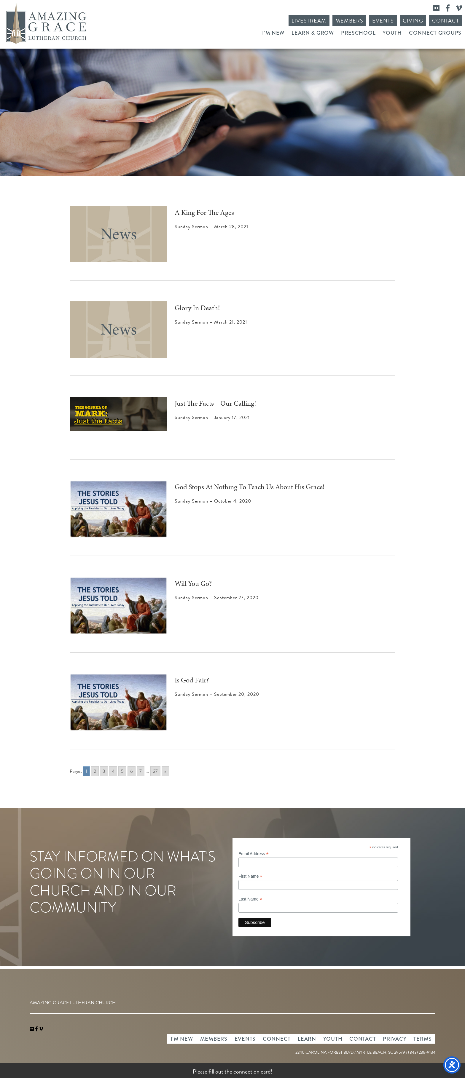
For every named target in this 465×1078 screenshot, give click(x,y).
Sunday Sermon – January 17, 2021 (212, 417)
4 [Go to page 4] (113, 771)
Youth (392, 33)
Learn (307, 1039)
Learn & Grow (313, 33)
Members (349, 21)
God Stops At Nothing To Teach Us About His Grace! (250, 487)
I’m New (273, 33)
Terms (422, 1039)
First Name (250, 876)
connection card (252, 1071)
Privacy (394, 1039)
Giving (413, 21)
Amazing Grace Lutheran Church (46, 23)
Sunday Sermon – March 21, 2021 (211, 322)
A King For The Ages (204, 212)
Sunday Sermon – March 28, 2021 (211, 226)
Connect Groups (435, 33)
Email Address (253, 854)
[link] (32, 1029)
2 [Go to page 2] (95, 771)
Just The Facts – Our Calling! (215, 403)
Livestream (309, 21)
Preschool (358, 33)
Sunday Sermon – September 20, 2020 (217, 694)
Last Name (250, 899)
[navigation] (41, 1029)
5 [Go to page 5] (122, 771)
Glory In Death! (197, 308)
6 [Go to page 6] (131, 771)
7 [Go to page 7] (140, 771)
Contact (445, 21)
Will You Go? (193, 583)
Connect (277, 1039)
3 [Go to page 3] (104, 771)
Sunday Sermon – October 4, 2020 (213, 501)
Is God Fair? (192, 680)
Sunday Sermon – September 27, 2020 (217, 597)
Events (383, 21)
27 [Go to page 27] (155, 771)
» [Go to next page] (165, 771)
